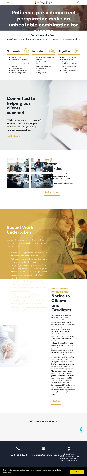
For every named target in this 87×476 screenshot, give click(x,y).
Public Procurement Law (19, 70)
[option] (43, 177)
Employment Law (42, 62)
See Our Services (52, 192)
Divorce (39, 64)
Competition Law (16, 68)
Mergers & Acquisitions (18, 73)
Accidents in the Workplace (67, 60)
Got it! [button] (77, 471)
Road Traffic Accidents (69, 57)
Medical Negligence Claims (69, 71)
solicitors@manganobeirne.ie (48, 451)
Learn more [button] (7, 473)
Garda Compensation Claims (69, 67)
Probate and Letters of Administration (44, 67)
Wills (38, 70)
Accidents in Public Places (71, 64)
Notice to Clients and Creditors (61, 303)
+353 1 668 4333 (18, 451)
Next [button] (79, 178)
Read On (56, 401)
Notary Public (41, 73)
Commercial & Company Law (19, 60)
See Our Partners (14, 136)
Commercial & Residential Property (20, 65)
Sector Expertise (53, 166)
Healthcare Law (16, 57)
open (7, 2)
